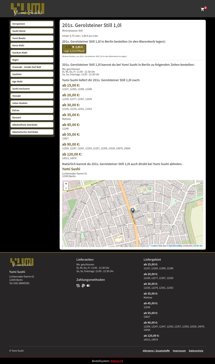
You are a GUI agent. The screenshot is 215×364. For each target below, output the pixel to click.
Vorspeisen (18, 23)
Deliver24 (117, 361)
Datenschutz (196, 350)
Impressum (179, 350)
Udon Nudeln (19, 103)
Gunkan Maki (19, 52)
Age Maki (17, 81)
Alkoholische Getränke (25, 132)
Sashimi (17, 74)
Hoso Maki (18, 45)
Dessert (16, 117)
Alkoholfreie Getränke (24, 124)
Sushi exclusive (21, 88)
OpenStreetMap (175, 246)
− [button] (66, 188)
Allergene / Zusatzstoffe (156, 350)
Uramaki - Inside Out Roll (26, 67)
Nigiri (15, 59)
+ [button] (66, 184)
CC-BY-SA (198, 246)
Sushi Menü (19, 31)
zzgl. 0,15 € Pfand (74, 49)
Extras (15, 110)
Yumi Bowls (19, 38)
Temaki (16, 95)
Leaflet (154, 246)
